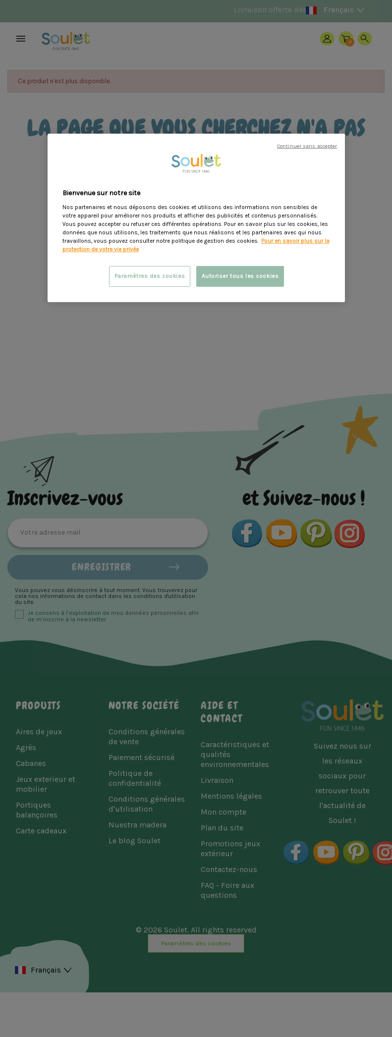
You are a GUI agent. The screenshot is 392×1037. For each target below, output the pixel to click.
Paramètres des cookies (149, 276)
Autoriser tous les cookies (240, 276)
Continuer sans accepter (307, 146)
